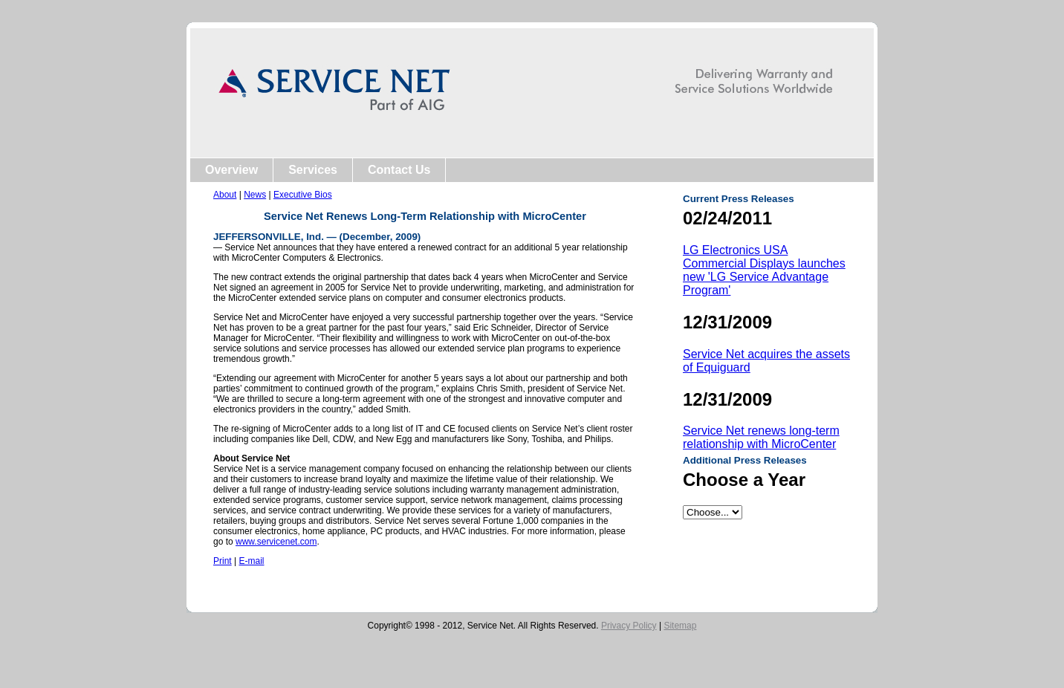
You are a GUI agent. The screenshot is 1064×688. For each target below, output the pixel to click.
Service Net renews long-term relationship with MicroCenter (761, 437)
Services (312, 169)
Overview (231, 169)
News (255, 194)
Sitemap (680, 625)
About (224, 194)
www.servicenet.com (276, 541)
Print (222, 561)
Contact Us (399, 169)
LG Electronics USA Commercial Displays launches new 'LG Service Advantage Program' (764, 270)
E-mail (251, 561)
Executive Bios (302, 194)
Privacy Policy (629, 625)
